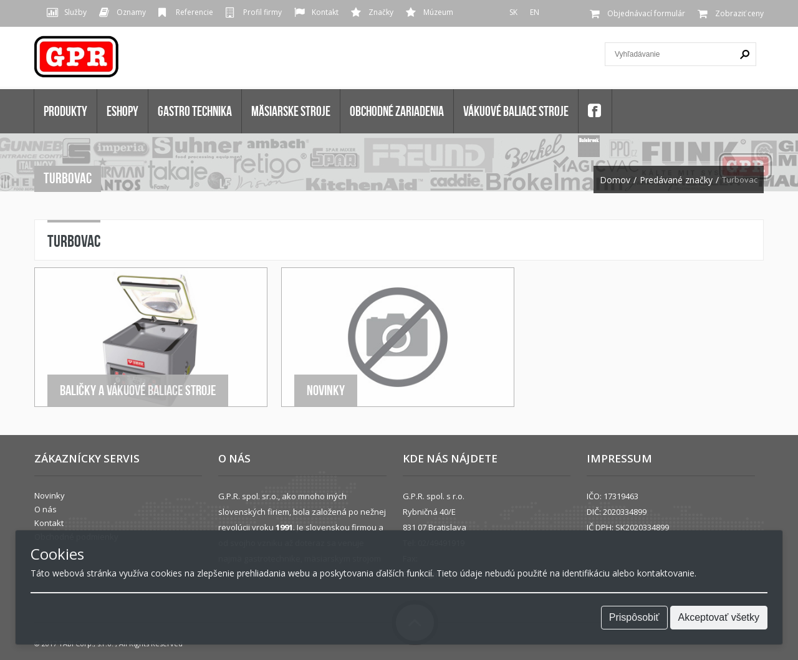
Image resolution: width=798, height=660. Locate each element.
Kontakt (325, 12)
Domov (615, 180)
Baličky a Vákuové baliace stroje (138, 390)
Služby (75, 12)
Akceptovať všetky (719, 617)
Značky (380, 12)
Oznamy (131, 12)
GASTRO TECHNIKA (195, 110)
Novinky (326, 390)
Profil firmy (262, 12)
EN (534, 12)
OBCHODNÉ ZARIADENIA (397, 110)
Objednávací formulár (646, 13)
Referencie (194, 12)
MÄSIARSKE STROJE (290, 110)
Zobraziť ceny (739, 13)
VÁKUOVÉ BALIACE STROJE (516, 110)
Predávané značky (676, 180)
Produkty (65, 110)
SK (513, 12)
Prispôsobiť (634, 617)
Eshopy (122, 110)
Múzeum (438, 12)
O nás (45, 509)
